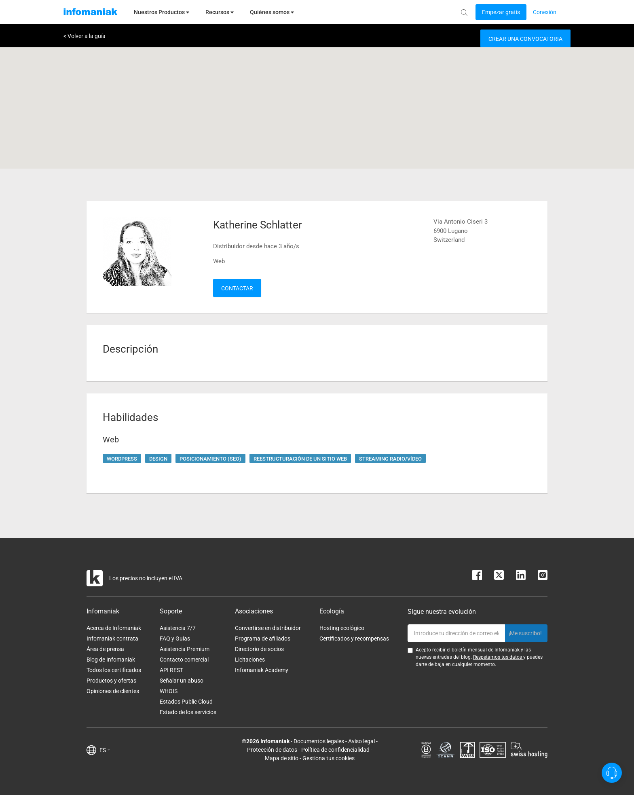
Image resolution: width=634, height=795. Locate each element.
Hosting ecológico (341, 628)
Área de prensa (105, 649)
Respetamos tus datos (498, 657)
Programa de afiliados (262, 638)
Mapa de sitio (281, 758)
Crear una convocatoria (525, 39)
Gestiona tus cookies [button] (328, 758)
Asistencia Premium (184, 649)
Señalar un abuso (181, 680)
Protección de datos (272, 749)
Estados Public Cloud (186, 701)
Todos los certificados (114, 670)
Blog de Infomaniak (111, 659)
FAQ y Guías (175, 638)
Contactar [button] (237, 288)
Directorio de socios (259, 649)
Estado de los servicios (188, 712)
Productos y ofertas (111, 680)
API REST (171, 670)
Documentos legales (319, 741)
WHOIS (169, 691)
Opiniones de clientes (113, 691)
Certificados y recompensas (354, 638)
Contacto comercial (184, 659)
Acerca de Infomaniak (114, 628)
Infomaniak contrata (112, 638)
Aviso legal (361, 741)
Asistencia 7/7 (178, 628)
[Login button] (501, 12)
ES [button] (104, 750)
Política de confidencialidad (335, 749)
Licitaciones (250, 659)
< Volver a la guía (84, 36)
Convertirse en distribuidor (268, 628)
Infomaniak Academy (261, 670)
